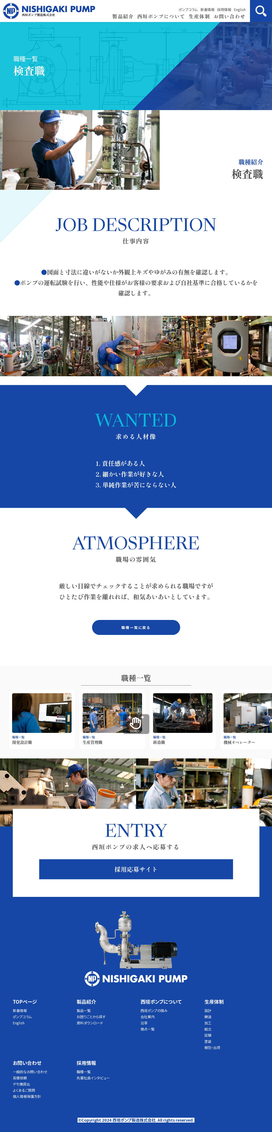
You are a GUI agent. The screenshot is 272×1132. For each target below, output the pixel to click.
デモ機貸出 (21, 1084)
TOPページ (25, 1001)
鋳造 (207, 1016)
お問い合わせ (230, 16)
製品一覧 (84, 1010)
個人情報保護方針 (27, 1096)
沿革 (144, 1022)
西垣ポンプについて (161, 16)
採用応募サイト (136, 869)
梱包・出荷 (212, 1047)
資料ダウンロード (90, 1022)
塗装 (207, 1041)
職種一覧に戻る (135, 627)
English (240, 9)
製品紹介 (123, 16)
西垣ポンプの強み (154, 1010)
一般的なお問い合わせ (30, 1071)
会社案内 (148, 1016)
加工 (207, 1022)
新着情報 (207, 9)
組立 (207, 1029)
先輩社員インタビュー (93, 1077)
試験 (207, 1035)
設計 (207, 1010)
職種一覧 (84, 1071)
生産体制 (199, 16)
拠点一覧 (148, 1029)
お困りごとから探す (91, 1016)
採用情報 (224, 9)
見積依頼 (20, 1077)
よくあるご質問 (24, 1090)
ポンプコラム (188, 9)
